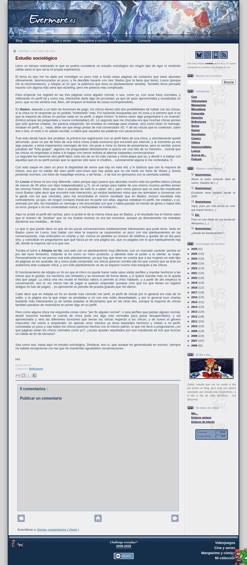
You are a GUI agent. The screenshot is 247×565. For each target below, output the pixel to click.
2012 (194, 316)
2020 (194, 277)
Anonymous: (203, 174)
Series (195, 125)
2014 (194, 306)
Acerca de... (198, 155)
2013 (194, 311)
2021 (194, 273)
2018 (194, 287)
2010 (194, 326)
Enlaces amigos (201, 417)
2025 (194, 253)
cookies (209, 63)
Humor (195, 130)
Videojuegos (37, 40)
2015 (194, 302)
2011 (194, 321)
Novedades (198, 134)
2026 (194, 248)
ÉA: (197, 214)
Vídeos (195, 142)
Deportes (197, 117)
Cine (194, 96)
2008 (194, 335)
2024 (194, 258)
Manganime (198, 105)
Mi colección (122, 40)
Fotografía (197, 113)
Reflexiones (36, 368)
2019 (194, 282)
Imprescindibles (201, 146)
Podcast (196, 159)
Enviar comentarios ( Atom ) (58, 529)
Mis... (194, 413)
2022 (194, 268)
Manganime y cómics (92, 40)
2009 (194, 331)
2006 (194, 345)
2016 (194, 297)
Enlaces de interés (203, 421)
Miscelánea (198, 109)
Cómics (196, 138)
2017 (194, 292)
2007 (194, 340)
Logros (195, 150)
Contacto (144, 40)
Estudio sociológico (36, 58)
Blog (19, 40)
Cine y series (62, 40)
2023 (194, 263)
